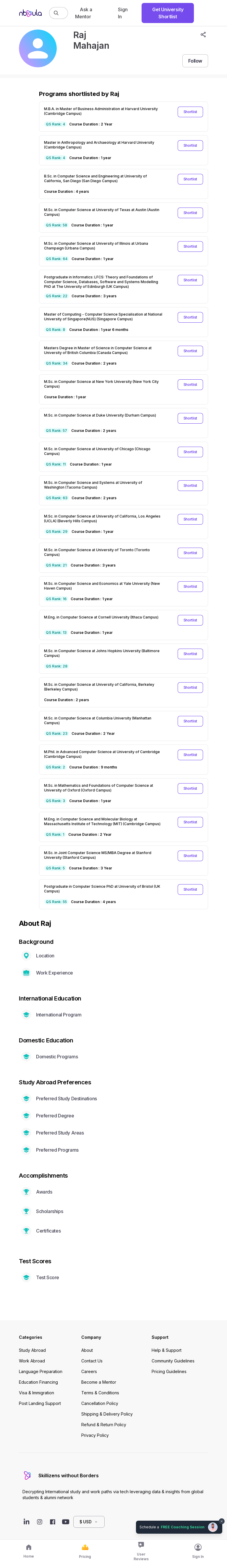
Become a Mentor (98, 1382)
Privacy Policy (95, 1435)
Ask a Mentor (83, 12)
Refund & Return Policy (103, 1424)
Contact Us (92, 1360)
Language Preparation (40, 1371)
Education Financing (38, 1382)
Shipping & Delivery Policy (107, 1413)
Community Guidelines (173, 1360)
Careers (89, 1371)
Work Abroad (32, 1360)
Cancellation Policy (99, 1403)
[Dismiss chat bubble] (222, 1521)
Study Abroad (32, 1350)
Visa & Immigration (36, 1392)
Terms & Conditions (100, 1392)
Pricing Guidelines (169, 1371)
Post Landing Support (40, 1403)
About (87, 1350)
